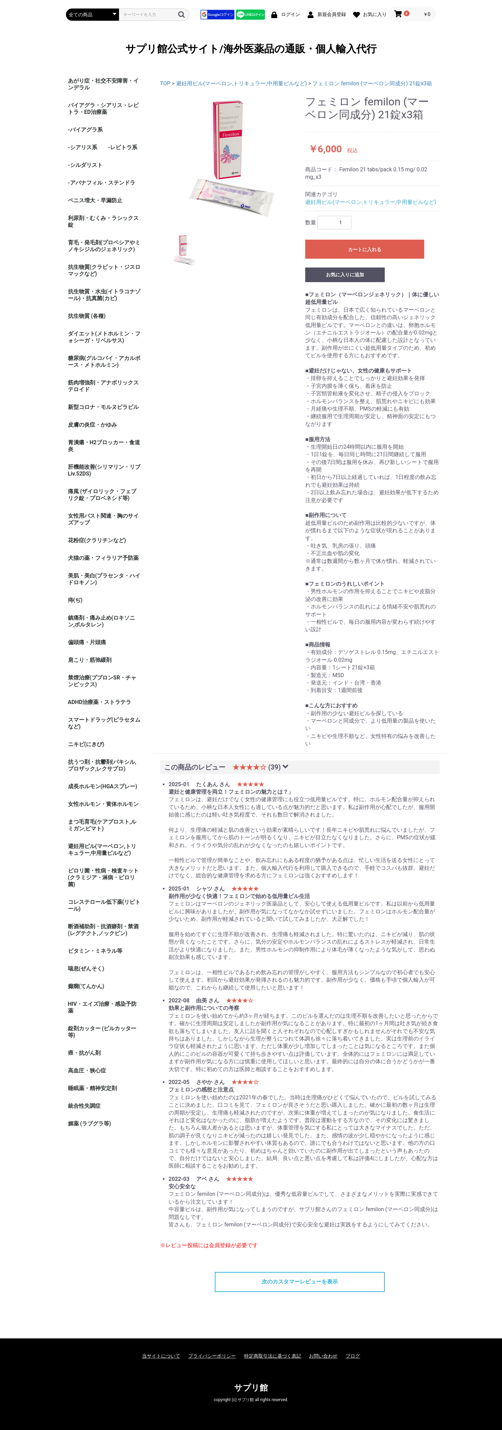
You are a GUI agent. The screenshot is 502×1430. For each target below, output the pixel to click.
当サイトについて (161, 1356)
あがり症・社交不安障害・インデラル (103, 84)
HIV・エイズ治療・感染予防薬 (102, 1007)
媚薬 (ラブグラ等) (89, 1123)
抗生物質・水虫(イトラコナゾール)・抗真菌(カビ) (104, 294)
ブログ (353, 1356)
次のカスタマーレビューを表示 (300, 1281)
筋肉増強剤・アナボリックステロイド (103, 386)
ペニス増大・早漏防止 (95, 200)
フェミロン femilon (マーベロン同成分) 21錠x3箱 (372, 83)
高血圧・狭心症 (87, 1070)
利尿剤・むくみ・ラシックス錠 (103, 221)
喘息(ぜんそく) (86, 968)
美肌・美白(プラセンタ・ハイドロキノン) (104, 579)
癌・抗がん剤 (84, 1053)
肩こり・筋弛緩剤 (89, 660)
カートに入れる (364, 249)
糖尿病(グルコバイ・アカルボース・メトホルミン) (104, 361)
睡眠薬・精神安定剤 (92, 1088)
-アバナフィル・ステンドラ (101, 182)
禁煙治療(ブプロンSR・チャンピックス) (102, 681)
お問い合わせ (323, 1356)
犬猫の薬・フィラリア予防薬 (103, 558)
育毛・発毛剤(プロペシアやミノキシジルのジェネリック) (104, 246)
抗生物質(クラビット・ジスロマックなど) (104, 270)
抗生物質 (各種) (87, 316)
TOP (165, 83)
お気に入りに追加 (345, 274)
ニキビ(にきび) (86, 744)
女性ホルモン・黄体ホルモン (103, 804)
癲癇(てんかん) (86, 986)
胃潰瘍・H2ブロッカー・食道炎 (104, 445)
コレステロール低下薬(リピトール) (104, 905)
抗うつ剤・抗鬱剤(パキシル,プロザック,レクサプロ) (102, 765)
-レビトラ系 (122, 147)
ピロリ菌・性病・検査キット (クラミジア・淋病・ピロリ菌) (103, 877)
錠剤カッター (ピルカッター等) (102, 1031)
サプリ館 (251, 1388)
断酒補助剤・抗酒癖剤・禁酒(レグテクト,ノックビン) (103, 929)
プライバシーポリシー (212, 1356)
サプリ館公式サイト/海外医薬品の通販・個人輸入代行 (250, 49)
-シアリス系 (82, 147)
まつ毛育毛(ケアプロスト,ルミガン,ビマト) (102, 825)
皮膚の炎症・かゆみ (92, 424)
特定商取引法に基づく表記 (272, 1356)
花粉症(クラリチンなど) (97, 540)
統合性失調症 (84, 1106)
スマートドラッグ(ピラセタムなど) (104, 723)
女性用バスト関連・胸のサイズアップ (103, 519)
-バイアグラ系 (85, 129)
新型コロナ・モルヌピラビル (103, 407)
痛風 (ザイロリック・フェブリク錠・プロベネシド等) (102, 494)
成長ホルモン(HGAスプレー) (102, 786)
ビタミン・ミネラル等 (95, 951)
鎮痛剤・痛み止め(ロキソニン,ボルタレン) (101, 621)
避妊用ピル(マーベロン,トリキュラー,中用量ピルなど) (102, 849)
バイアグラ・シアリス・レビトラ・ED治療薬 (103, 108)
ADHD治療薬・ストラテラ (100, 702)
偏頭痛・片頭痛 (87, 642)
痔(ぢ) (75, 600)
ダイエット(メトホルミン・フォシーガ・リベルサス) (104, 337)
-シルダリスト (85, 165)
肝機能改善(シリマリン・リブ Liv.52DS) (104, 470)
